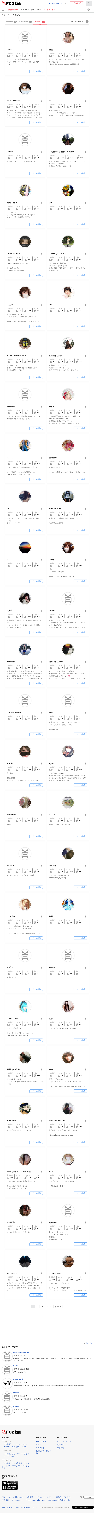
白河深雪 (11, 406)
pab (50, 203)
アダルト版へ (77, 3)
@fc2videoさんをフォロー (84, 1507)
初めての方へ (41, 1441)
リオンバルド (7, 15)
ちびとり (11, 865)
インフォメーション (65, 1441)
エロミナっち (13, 1018)
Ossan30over (55, 1273)
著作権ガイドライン (64, 1497)
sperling (53, 1222)
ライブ (9, 1507)
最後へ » (58, 1307)
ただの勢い (12, 203)
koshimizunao (55, 509)
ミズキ (52, 814)
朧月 (51, 916)
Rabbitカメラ (18, 1379)
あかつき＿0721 (56, 661)
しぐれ (10, 763)
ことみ (10, 305)
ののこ (10, 458)
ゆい (51, 1171)
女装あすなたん (56, 356)
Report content (17, 1500)
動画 (3, 1507)
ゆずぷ (10, 967)
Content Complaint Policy (35, 1500)
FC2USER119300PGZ (21, 1352)
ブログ (34, 1507)
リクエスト (40, 1448)
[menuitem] (89, 3)
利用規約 (60, 1445)
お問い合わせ (18, 1497)
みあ (51, 1069)
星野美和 (11, 661)
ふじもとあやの (14, 712)
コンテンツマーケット (22, 1507)
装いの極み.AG (13, 100)
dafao (9, 50)
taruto (51, 610)
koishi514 (11, 1120)
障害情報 (60, 1448)
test (50, 305)
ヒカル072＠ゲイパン (16, 356)
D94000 (16, 1366)
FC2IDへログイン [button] (57, 3)
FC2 (8, 3)
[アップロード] (3, 10)
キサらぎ (53, 865)
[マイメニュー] (89, 10)
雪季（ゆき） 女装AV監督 (19, 1171)
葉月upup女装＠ (14, 1069)
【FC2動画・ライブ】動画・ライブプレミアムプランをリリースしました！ (15, 1465)
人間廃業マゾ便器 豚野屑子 (61, 152)
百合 (51, 50)
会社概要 (29, 1497)
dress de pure (13, 253)
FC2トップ (6, 1497)
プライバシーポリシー (44, 1497)
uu (8, 509)
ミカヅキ (11, 916)
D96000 (16, 1406)
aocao (10, 152)
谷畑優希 (53, 458)
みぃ (51, 712)
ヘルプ (38, 1445)
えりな (10, 610)
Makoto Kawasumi (57, 1120)
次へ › (49, 1307)
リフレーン (12, 1273)
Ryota (51, 763)
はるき (52, 559)
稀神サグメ (54, 406)
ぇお (51, 1018)
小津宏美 (11, 1222)
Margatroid (12, 814)
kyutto (52, 967)
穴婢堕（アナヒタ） (58, 253)
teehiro (16, 1393)
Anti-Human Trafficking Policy (59, 1500)
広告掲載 (5, 1500)
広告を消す (89, 1343)
